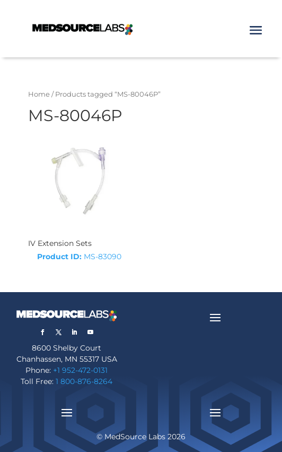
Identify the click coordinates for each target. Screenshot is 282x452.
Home (39, 94)
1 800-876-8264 (84, 381)
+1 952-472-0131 (80, 370)
